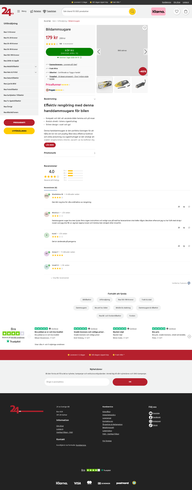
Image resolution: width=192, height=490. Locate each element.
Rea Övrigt (8, 106)
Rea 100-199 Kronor (11, 55)
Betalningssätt (108, 427)
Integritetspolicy (109, 415)
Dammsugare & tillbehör (148, 307)
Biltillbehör (87, 299)
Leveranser (107, 418)
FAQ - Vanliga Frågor (111, 434)
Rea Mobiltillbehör (11, 66)
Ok (130, 381)
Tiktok (155, 425)
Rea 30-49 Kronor (11, 43)
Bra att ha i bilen (101, 307)
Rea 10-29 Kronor (10, 37)
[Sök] (99, 11)
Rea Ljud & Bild (10, 83)
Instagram (157, 421)
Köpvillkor (107, 411)
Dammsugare (81, 307)
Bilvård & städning (123, 307)
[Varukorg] (185, 11)
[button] (134, 483)
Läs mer (50, 145)
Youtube (156, 413)
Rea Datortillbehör (11, 78)
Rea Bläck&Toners (11, 112)
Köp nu (69, 52)
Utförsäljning (10, 24)
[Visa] (94, 153)
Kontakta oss (108, 421)
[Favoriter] (176, 11)
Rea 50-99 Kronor (11, 49)
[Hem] (8, 11)
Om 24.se (177, 2)
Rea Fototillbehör (11, 89)
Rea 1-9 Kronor (9, 32)
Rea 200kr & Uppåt (11, 60)
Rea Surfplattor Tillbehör (14, 95)
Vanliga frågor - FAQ (64, 432)
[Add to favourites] (144, 28)
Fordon (132, 315)
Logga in (186, 2)
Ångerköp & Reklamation (113, 424)
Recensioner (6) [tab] (50, 187)
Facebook (157, 417)
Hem (54, 21)
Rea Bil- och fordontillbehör (110, 315)
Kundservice (166, 2)
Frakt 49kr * (116, 2)
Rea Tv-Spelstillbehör (12, 101)
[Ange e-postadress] (77, 382)
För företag (107, 441)
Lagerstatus (107, 430)
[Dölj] (94, 99)
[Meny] (21, 11)
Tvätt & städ (146, 299)
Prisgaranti (19, 122)
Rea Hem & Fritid (10, 72)
